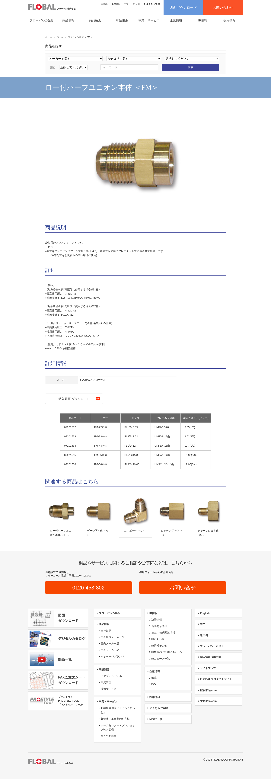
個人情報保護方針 (210, 657)
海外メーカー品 (110, 650)
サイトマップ (208, 668)
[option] (135, 162)
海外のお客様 (108, 736)
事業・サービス (148, 20)
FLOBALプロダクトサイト (216, 679)
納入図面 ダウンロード (74, 399)
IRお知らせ (157, 639)
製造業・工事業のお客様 (115, 718)
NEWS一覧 (156, 719)
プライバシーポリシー (213, 646)
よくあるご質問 (158, 708)
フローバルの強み (42, 20)
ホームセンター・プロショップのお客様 (118, 727)
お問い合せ (182, 588)
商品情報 (68, 20)
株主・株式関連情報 (163, 632)
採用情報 (229, 20)
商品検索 (95, 20)
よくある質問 (153, 4)
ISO (153, 684)
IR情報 (202, 20)
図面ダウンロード (183, 7)
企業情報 (176, 20)
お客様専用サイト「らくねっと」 (118, 710)
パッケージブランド (112, 656)
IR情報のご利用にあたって (167, 652)
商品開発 (122, 20)
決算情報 (156, 619)
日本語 (104, 4)
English (116, 4)
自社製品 (106, 630)
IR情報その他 (159, 645)
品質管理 (106, 682)
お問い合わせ (223, 7)
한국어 (136, 4)
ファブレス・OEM (112, 675)
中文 (126, 4)
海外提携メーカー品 (112, 637)
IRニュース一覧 (160, 658)
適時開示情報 (159, 626)
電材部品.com (208, 701)
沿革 (154, 677)
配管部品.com (208, 690)
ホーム (48, 37)
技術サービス (108, 688)
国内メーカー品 (110, 643)
